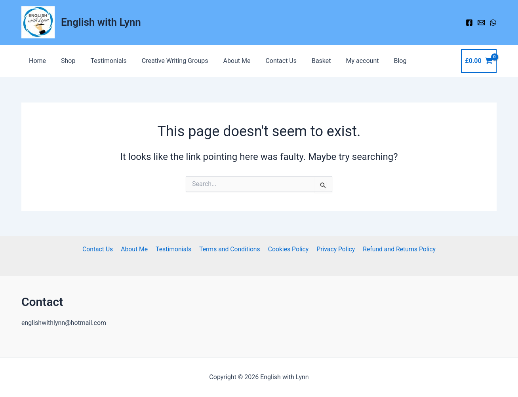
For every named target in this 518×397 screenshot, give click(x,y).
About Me (226, 61)
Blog (380, 61)
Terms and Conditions (229, 249)
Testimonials (102, 61)
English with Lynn (101, 22)
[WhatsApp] (493, 22)
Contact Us (268, 61)
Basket (306, 61)
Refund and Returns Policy (396, 249)
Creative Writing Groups (166, 61)
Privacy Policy (333, 249)
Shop (64, 61)
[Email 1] (481, 22)
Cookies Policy (287, 249)
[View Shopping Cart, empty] (479, 61)
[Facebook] (469, 22)
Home (36, 61)
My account (344, 61)
